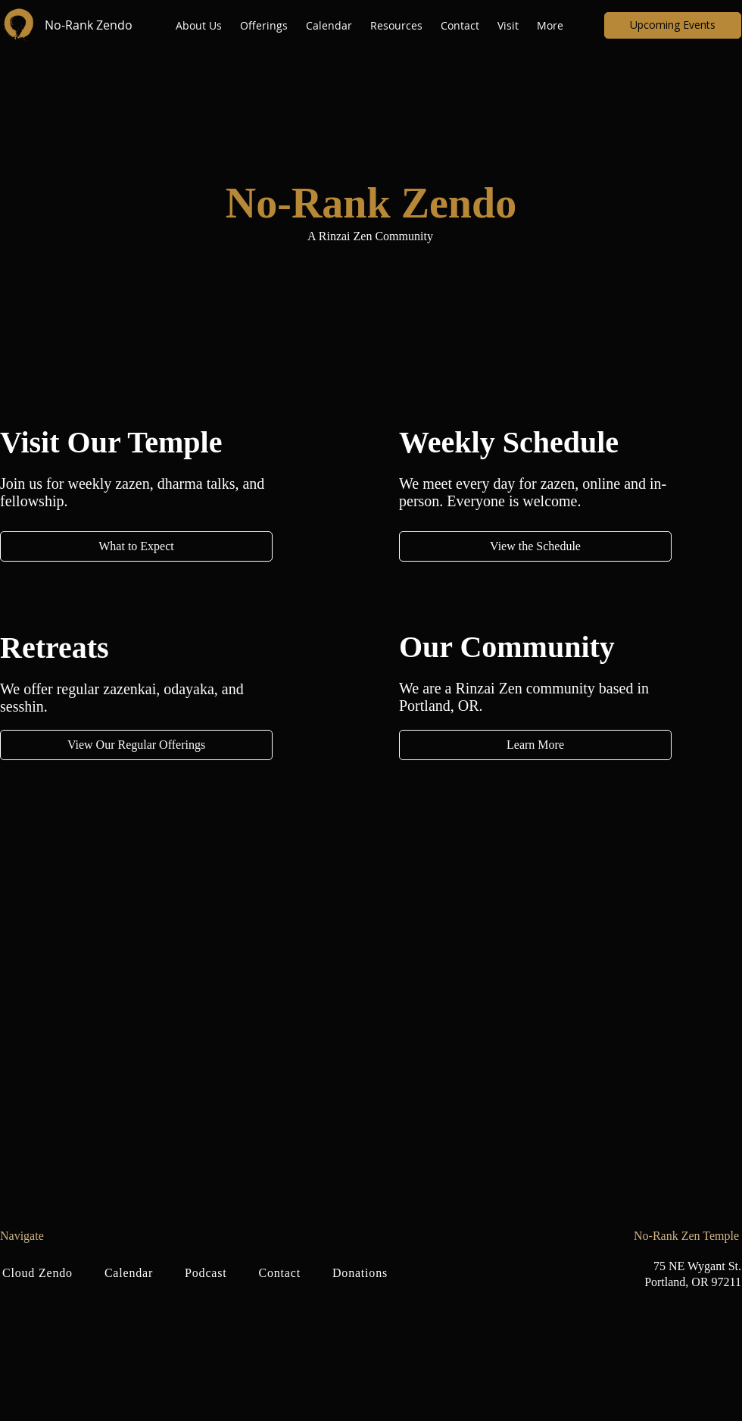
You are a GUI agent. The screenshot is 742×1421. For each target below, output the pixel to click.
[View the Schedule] (535, 546)
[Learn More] (535, 745)
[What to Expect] (136, 546)
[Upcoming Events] (672, 25)
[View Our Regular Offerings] (136, 745)
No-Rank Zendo (88, 25)
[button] (200, 25)
